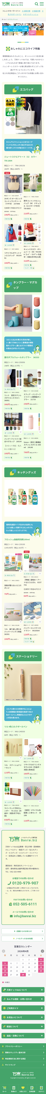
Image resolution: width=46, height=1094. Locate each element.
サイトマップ (8, 1065)
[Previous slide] (3, 951)
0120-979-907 (23, 883)
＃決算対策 (26, 11)
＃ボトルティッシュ (30, 14)
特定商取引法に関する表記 (14, 1058)
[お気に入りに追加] (20, 195)
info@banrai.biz (23, 916)
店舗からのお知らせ (23, 931)
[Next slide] (42, 951)
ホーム (4, 19)
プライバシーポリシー (12, 1046)
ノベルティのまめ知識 (23, 938)
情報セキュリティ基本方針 (14, 1052)
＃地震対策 (36, 11)
